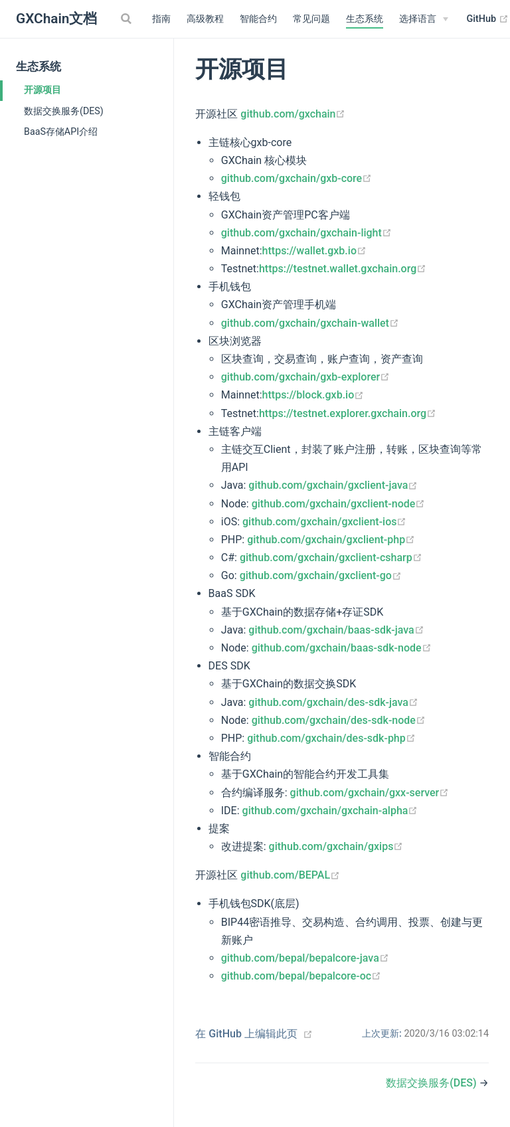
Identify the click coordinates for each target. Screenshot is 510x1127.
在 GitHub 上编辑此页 (246, 1033)
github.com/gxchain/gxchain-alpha (330, 810)
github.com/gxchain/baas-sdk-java (336, 630)
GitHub (488, 19)
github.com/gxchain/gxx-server (370, 792)
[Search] (127, 18)
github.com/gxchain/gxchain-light (306, 232)
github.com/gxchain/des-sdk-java (333, 702)
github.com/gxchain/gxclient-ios (324, 521)
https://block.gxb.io (313, 395)
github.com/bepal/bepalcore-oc (301, 976)
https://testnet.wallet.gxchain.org (342, 268)
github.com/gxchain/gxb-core (296, 178)
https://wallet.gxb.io (314, 250)
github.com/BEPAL (290, 875)
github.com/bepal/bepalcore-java (305, 958)
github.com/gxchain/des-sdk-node (339, 720)
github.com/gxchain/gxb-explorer (305, 377)
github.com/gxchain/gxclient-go (321, 575)
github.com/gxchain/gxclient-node (339, 503)
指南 (161, 19)
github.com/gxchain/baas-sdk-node (342, 648)
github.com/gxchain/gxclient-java (333, 485)
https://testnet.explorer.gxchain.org (347, 413)
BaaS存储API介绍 (61, 131)
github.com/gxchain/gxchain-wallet (310, 323)
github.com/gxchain (292, 114)
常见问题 (311, 19)
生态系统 (364, 19)
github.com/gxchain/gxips (336, 846)
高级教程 (205, 19)
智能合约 (258, 19)
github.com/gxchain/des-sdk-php (331, 738)
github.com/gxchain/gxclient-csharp (331, 557)
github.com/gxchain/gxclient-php (331, 539)
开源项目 (42, 89)
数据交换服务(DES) (64, 111)
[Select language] (423, 19)
